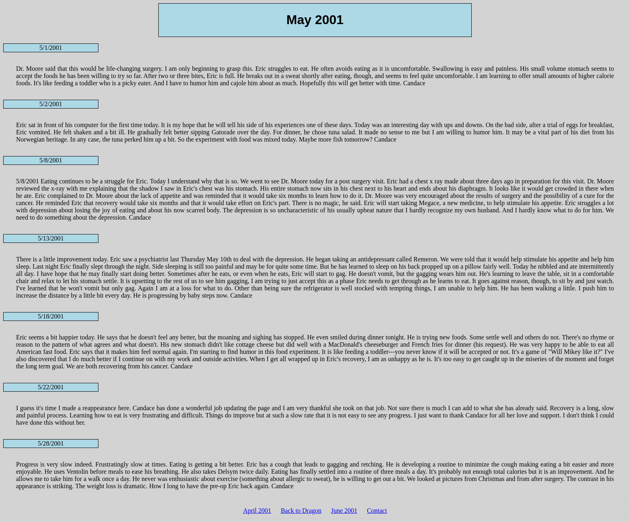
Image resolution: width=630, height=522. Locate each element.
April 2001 (257, 510)
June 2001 (344, 510)
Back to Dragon (301, 510)
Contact (377, 510)
